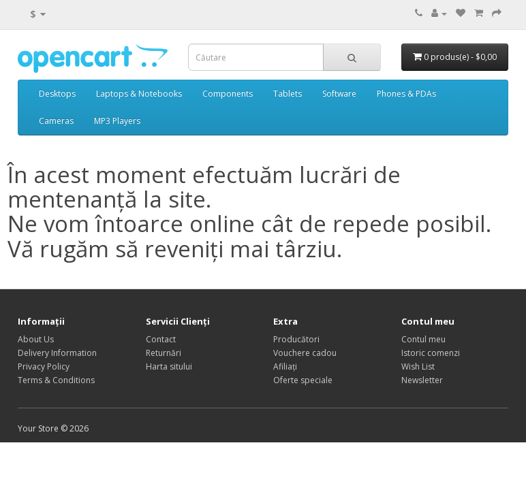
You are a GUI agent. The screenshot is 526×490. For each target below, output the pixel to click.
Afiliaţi (285, 366)
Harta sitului (169, 366)
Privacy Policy (43, 366)
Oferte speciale (302, 380)
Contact (161, 339)
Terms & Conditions (56, 380)
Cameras (56, 121)
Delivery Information (57, 353)
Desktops (57, 93)
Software (339, 93)
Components (227, 93)
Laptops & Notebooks (139, 93)
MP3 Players (117, 121)
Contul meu (423, 339)
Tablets (287, 93)
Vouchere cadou (305, 353)
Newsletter (422, 380)
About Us (36, 339)
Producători (296, 339)
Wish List (418, 366)
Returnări (163, 353)
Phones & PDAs (406, 93)
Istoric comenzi (430, 353)
